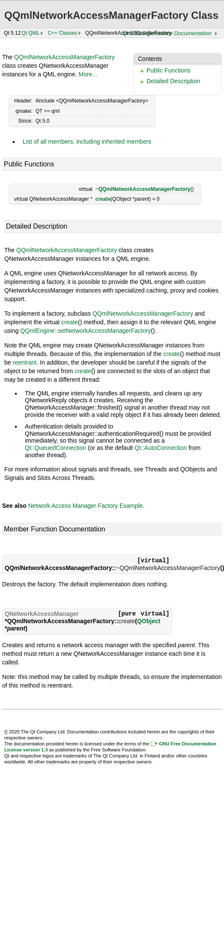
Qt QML (30, 33)
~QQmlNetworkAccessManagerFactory (143, 189)
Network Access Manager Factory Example (85, 505)
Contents (150, 58)
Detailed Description (173, 81)
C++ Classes (62, 33)
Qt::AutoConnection (160, 447)
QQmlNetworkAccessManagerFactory (64, 57)
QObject (148, 621)
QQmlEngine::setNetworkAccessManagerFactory (85, 330)
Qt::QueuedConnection (55, 447)
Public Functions (168, 70)
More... (87, 74)
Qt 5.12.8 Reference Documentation (167, 33)
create (103, 199)
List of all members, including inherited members (87, 141)
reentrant (24, 362)
